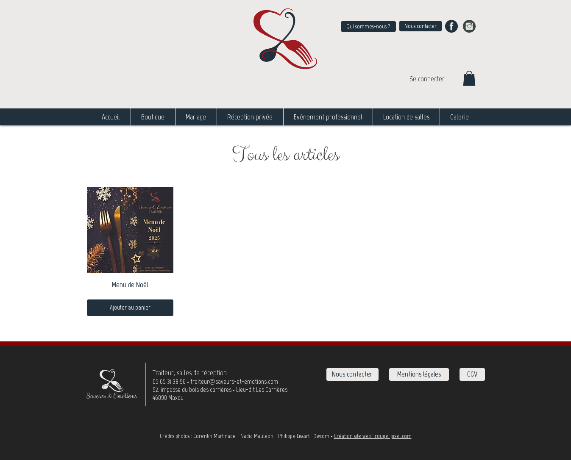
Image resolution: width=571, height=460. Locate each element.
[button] (469, 78)
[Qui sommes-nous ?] (368, 26)
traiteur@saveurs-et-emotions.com (234, 381)
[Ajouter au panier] (130, 307)
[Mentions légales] (419, 374)
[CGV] (472, 374)
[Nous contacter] (420, 26)
